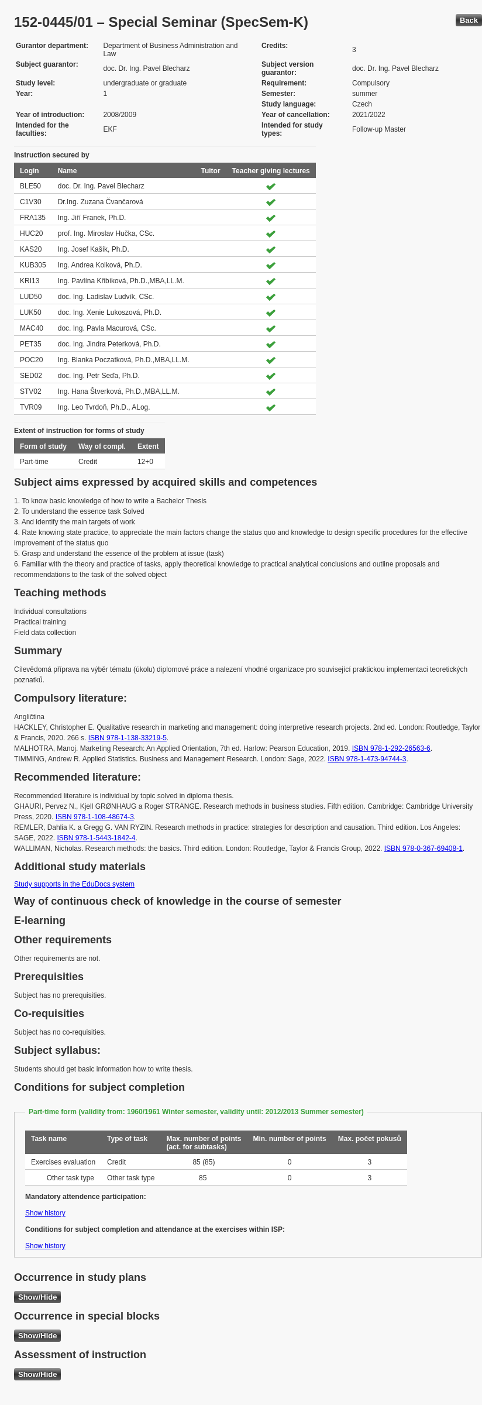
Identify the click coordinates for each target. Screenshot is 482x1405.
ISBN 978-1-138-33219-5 (127, 738)
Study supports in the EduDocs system (74, 884)
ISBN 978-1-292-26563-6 (391, 748)
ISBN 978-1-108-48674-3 (95, 817)
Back (469, 20)
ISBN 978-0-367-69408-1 (423, 848)
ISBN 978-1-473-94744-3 (367, 759)
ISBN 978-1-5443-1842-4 (96, 838)
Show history (45, 1213)
